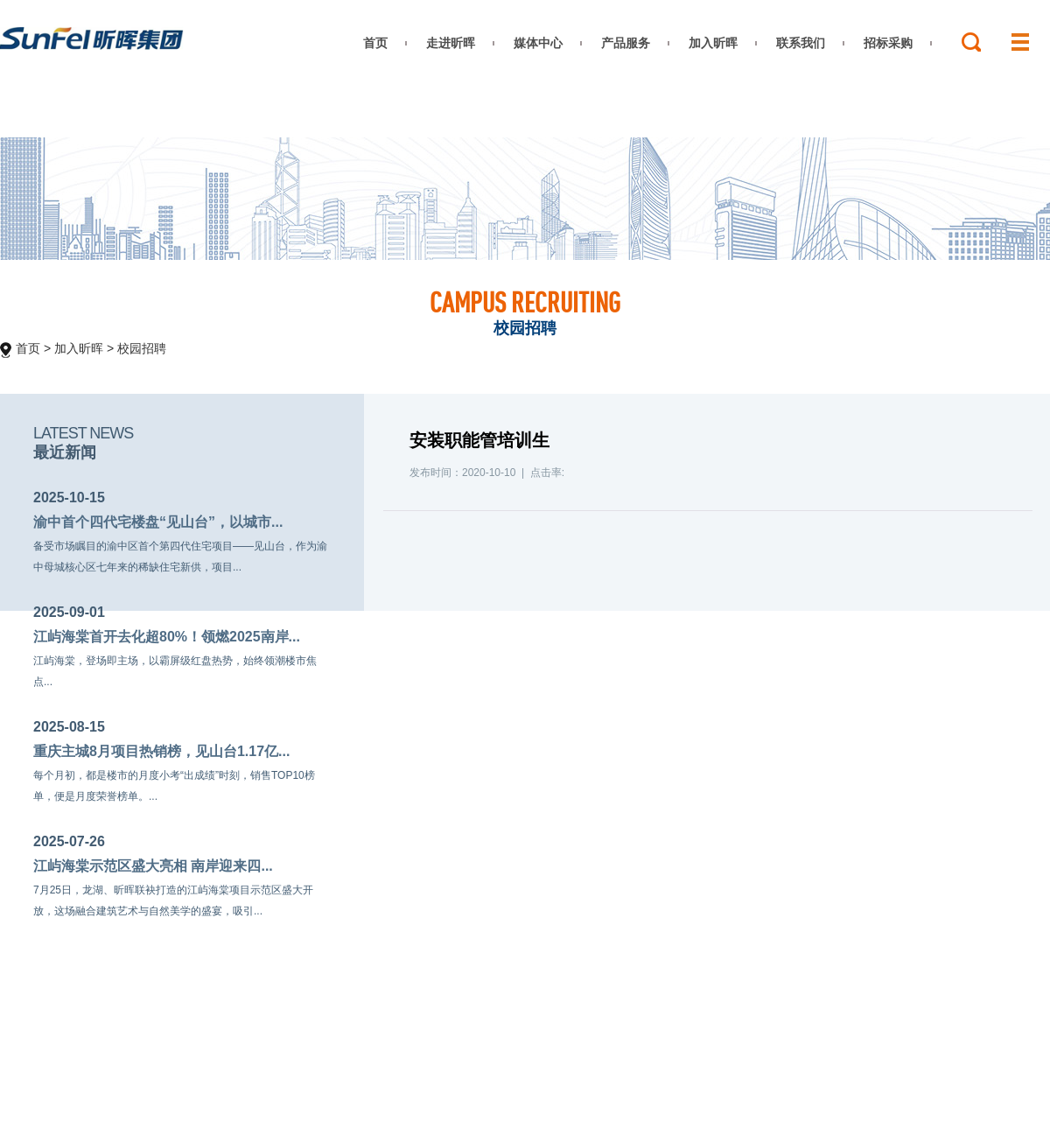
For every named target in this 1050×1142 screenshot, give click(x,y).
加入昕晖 (713, 43)
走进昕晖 (450, 43)
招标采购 (888, 43)
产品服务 (625, 43)
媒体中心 (538, 43)
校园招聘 (141, 348)
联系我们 (800, 43)
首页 (375, 43)
